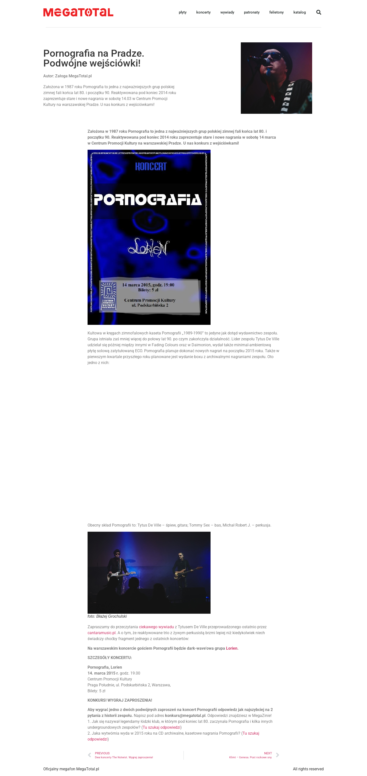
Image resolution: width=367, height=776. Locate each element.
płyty (182, 12)
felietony (276, 12)
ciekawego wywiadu (156, 627)
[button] (319, 12)
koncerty (203, 12)
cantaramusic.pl (102, 632)
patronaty (252, 12)
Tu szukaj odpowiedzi (161, 727)
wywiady (227, 12)
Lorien (231, 648)
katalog (299, 12)
